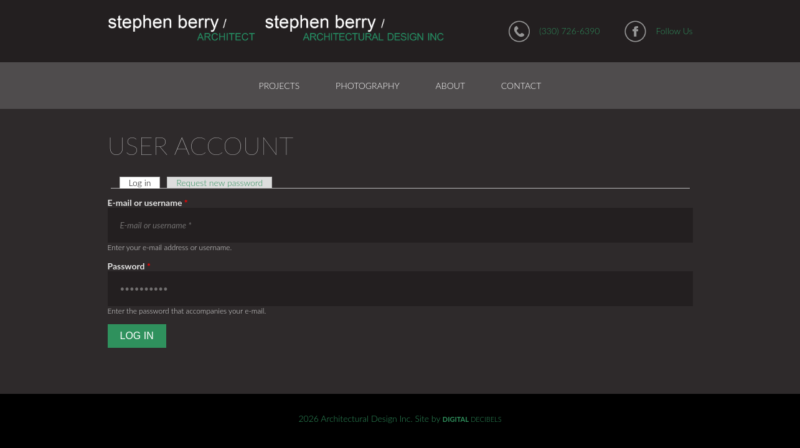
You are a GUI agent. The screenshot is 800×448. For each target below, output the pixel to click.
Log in (145, 182)
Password (129, 266)
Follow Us (674, 31)
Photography (368, 85)
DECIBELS (472, 419)
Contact (521, 85)
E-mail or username (148, 202)
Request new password (219, 182)
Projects (279, 85)
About (450, 85)
